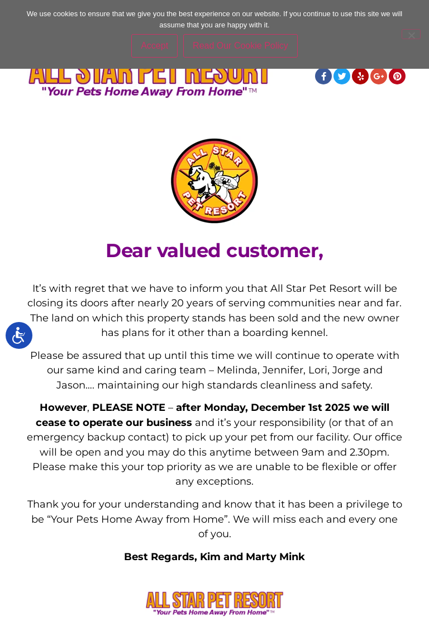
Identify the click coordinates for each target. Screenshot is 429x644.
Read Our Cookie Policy (240, 45)
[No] (411, 34)
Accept (154, 45)
